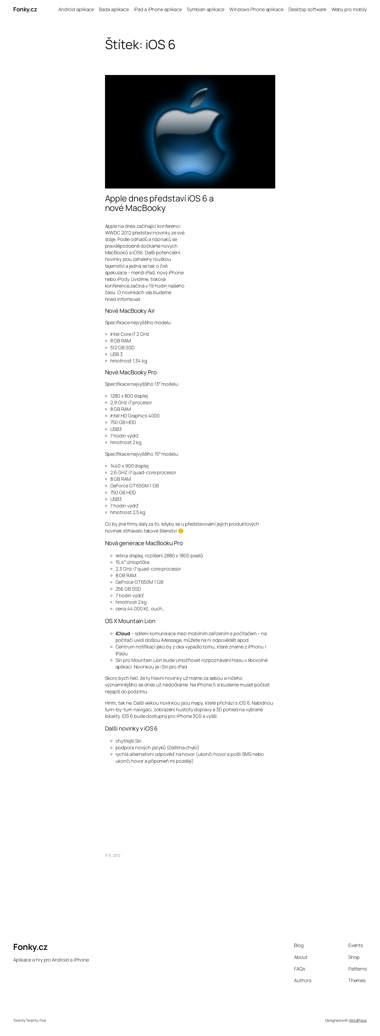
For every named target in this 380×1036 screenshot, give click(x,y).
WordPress (358, 1020)
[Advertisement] (231, 254)
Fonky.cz (25, 9)
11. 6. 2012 (112, 855)
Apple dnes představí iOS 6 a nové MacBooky (159, 203)
